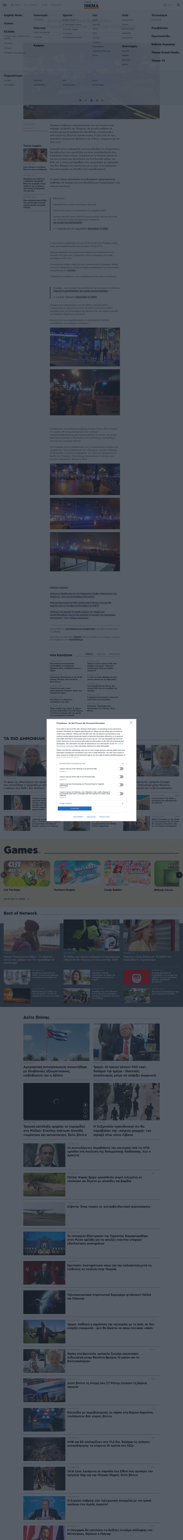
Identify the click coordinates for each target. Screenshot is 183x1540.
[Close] (132, 723)
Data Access (91, 817)
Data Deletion (78, 817)
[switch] (120, 768)
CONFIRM (74, 808)
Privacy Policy (105, 817)
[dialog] (91, 770)
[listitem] (91, 763)
